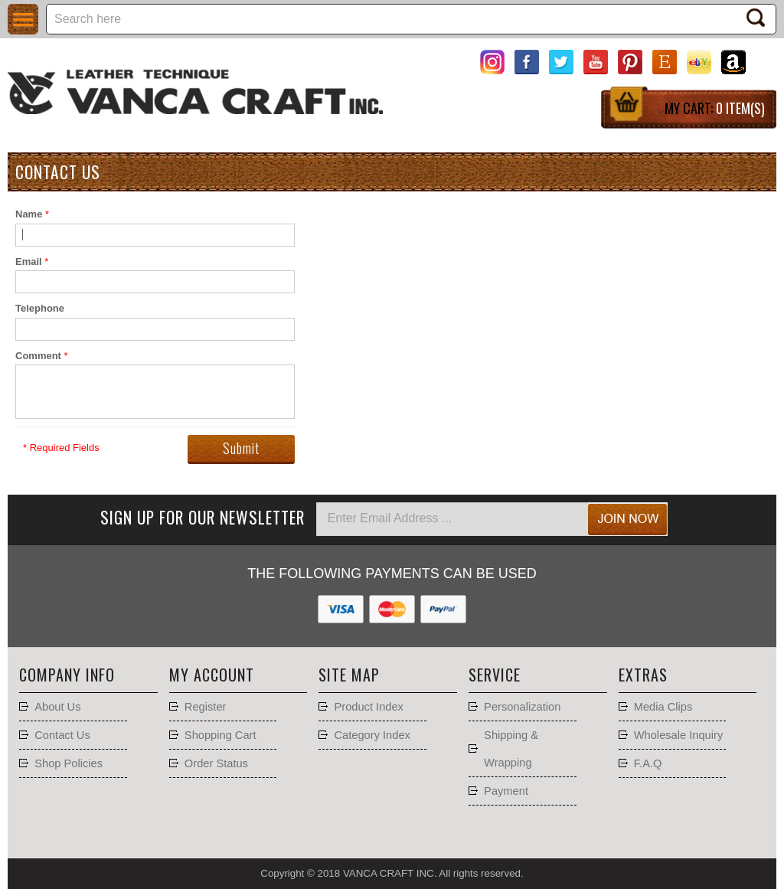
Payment (506, 791)
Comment (38, 355)
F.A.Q (648, 763)
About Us (57, 707)
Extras (643, 674)
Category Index (372, 735)
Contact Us (62, 735)
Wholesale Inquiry (679, 735)
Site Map (349, 674)
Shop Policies (68, 763)
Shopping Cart (220, 735)
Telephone (39, 308)
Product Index (368, 707)
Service (495, 674)
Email (28, 261)
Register (206, 707)
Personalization (522, 707)
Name (28, 214)
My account (211, 674)
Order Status (216, 763)
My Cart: (715, 108)
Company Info (67, 674)
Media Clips (663, 707)
